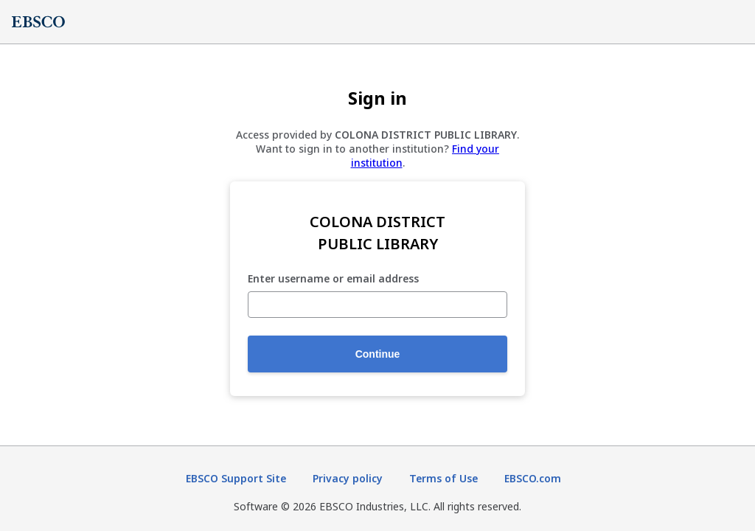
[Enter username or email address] (377, 304)
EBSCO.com (532, 478)
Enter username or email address (333, 279)
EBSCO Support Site (236, 478)
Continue (377, 354)
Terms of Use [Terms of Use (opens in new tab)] (443, 478)
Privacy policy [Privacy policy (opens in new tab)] (348, 478)
